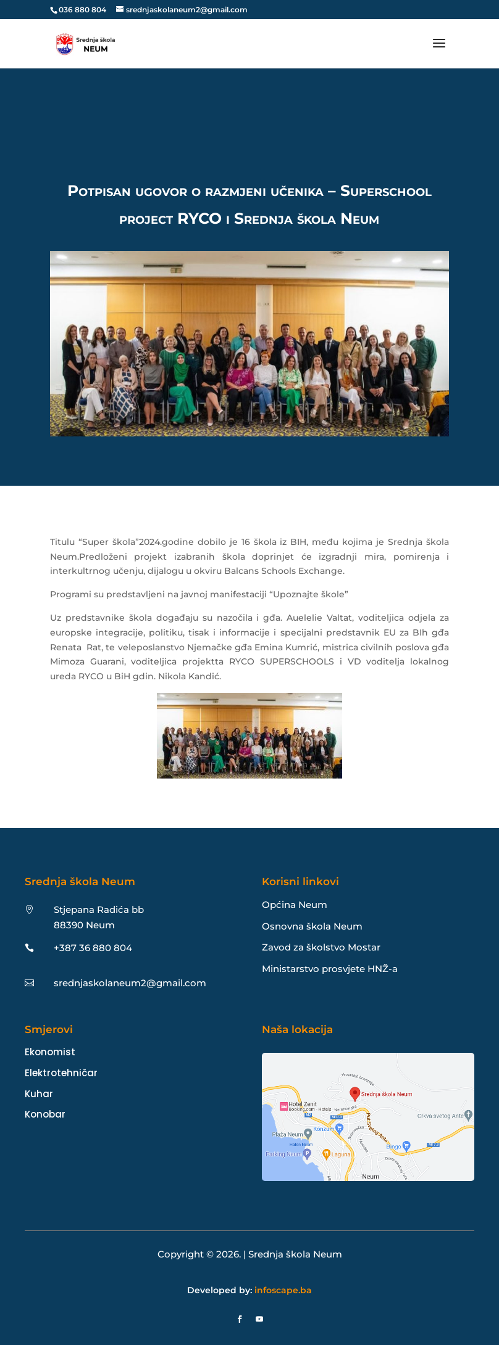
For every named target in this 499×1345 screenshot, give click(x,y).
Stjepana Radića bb (99, 909)
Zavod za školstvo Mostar (321, 947)
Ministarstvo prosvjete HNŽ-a (330, 969)
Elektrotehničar (61, 1072)
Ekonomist (50, 1051)
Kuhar (39, 1093)
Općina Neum (294, 904)
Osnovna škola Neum (312, 926)
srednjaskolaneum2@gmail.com (130, 983)
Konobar (45, 1114)
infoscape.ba (283, 1290)
